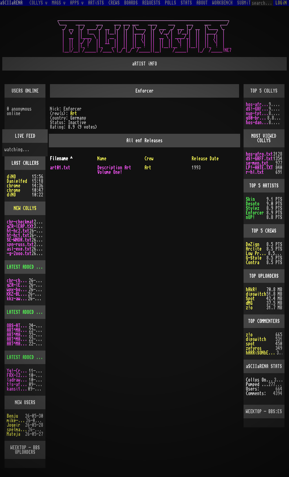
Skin (250, 199)
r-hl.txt (255, 172)
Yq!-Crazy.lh (18, 371)
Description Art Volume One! (114, 169)
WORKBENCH (222, 3)
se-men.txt (257, 163)
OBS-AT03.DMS (18, 325)
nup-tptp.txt (257, 113)
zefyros (254, 348)
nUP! (250, 217)
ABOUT (202, 3)
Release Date (205, 158)
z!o (249, 307)
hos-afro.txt (257, 104)
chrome (13, 185)
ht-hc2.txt (18, 231)
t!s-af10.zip (18, 384)
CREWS (114, 3)
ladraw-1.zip (18, 380)
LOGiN (281, 3)
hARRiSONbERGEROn (261, 353)
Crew (149, 158)
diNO (11, 176)
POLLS (170, 3)
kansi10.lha (17, 389)
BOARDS (131, 3)
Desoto (252, 204)
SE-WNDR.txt (19, 240)
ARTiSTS (96, 3)
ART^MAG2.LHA (18, 344)
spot (250, 344)
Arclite (254, 249)
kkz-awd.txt (17, 298)
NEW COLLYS (25, 208)
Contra (252, 262)
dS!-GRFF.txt (257, 109)
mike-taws (16, 420)
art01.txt (60, 167)
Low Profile (257, 253)
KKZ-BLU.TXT (17, 294)
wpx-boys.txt (18, 289)
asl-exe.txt (19, 249)
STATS (186, 3)
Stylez (252, 208)
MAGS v (58, 3)
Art (73, 113)
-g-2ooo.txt (19, 253)
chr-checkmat (20, 222)
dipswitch (256, 294)
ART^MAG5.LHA (18, 339)
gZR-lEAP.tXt (20, 226)
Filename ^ (61, 158)
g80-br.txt (256, 118)
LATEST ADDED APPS (26, 357)
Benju (12, 416)
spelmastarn (17, 429)
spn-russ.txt (20, 244)
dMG (249, 303)
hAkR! (251, 289)
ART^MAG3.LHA (18, 330)
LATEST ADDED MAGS (26, 312)
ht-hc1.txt (18, 235)
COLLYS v (38, 3)
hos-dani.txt (257, 122)
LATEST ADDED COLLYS (28, 267)
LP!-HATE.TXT (259, 167)
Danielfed (17, 181)
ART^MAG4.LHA (18, 334)
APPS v (77, 3)
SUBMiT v (246, 3)
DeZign (252, 244)
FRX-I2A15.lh (18, 375)
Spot (250, 298)
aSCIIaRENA (11, 3)
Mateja (13, 434)
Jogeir (13, 425)
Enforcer (255, 213)
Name (101, 158)
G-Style (254, 258)
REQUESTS (151, 3)
